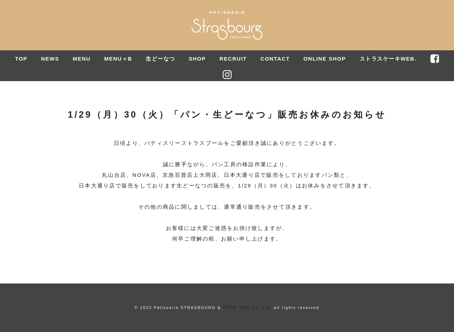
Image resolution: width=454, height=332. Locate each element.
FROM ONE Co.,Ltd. (247, 307)
